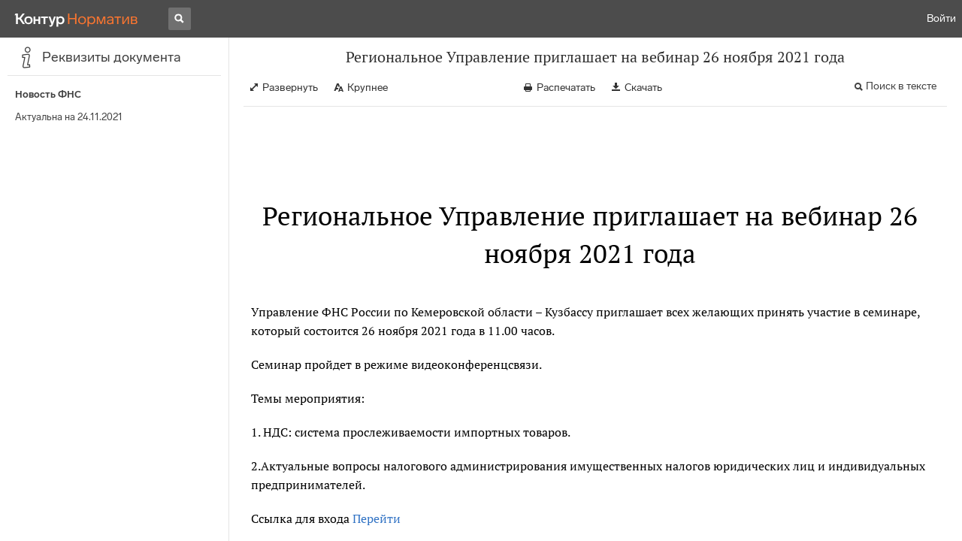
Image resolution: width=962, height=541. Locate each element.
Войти (941, 18)
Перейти (376, 518)
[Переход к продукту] (76, 19)
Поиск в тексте (901, 86)
